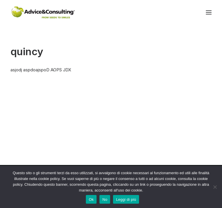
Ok (91, 199)
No (104, 199)
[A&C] (42, 12)
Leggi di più (126, 199)
